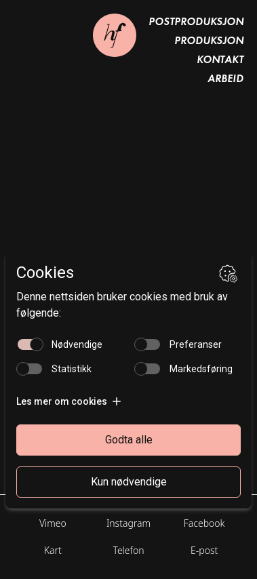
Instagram (128, 523)
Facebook (204, 523)
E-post (204, 550)
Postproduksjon (196, 21)
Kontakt (220, 59)
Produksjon (208, 40)
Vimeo (52, 523)
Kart (53, 550)
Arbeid (225, 78)
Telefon (128, 550)
